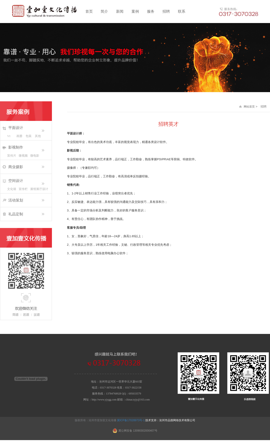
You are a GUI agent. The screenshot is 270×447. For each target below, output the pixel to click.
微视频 (23, 155)
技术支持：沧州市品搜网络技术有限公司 (170, 420)
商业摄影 (15, 167)
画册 (19, 136)
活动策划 (15, 200)
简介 (104, 11)
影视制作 (15, 147)
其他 (38, 136)
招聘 (166, 11)
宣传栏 (23, 189)
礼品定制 (15, 214)
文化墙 (11, 189)
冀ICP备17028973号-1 (131, 420)
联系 (181, 11)
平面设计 (15, 128)
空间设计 (15, 181)
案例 (135, 11)
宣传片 (11, 155)
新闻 (119, 11)
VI (8, 136)
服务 (150, 11)
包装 (29, 136)
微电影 (34, 155)
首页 (89, 11)
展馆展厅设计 (36, 189)
